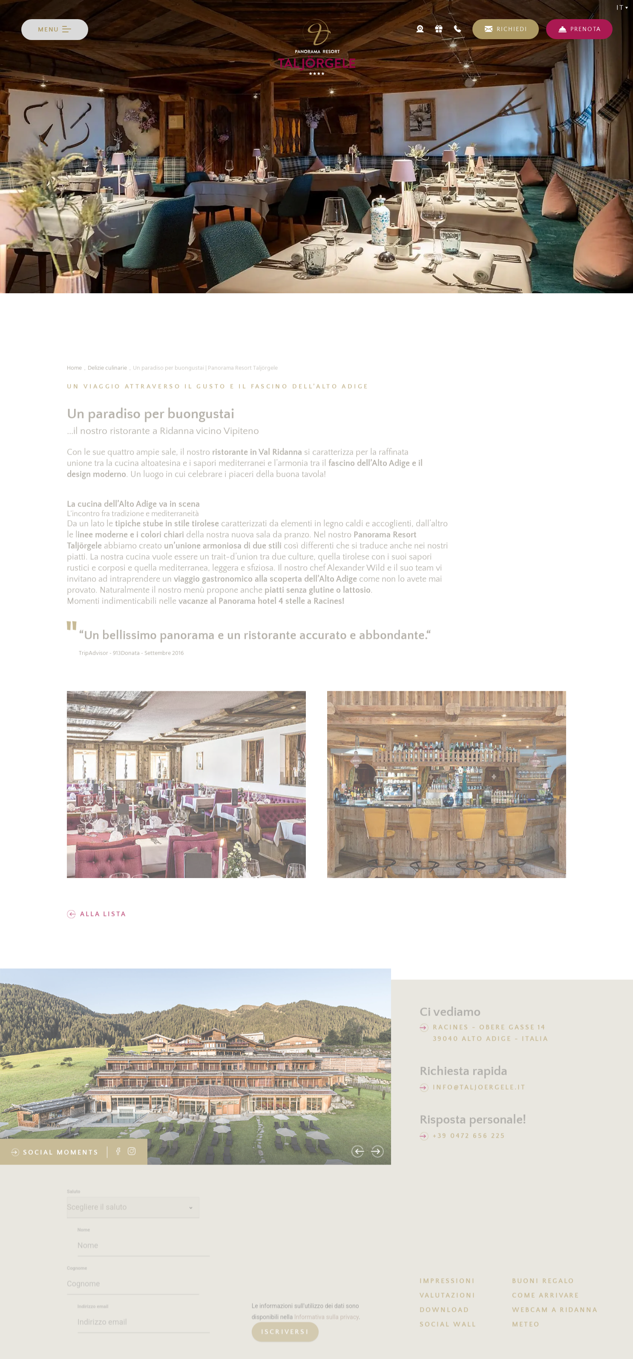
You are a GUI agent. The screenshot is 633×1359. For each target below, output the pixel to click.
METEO (526, 1329)
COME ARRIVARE (545, 1300)
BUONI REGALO (543, 1286)
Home (74, 373)
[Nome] (144, 1255)
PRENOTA (585, 29)
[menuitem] (466, 1285)
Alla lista (97, 919)
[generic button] (285, 1341)
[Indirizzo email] (144, 1332)
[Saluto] (133, 1217)
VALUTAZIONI (448, 1300)
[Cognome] (133, 1294)
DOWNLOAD (444, 1315)
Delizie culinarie (107, 373)
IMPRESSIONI (447, 1286)
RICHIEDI (512, 29)
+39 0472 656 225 (469, 1140)
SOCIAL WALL (448, 1329)
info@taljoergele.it (479, 1092)
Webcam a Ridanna (555, 1315)
